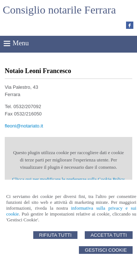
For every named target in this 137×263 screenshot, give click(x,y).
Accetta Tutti (109, 235)
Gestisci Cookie (106, 250)
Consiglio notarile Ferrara (59, 10)
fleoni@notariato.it (24, 126)
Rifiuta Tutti (55, 235)
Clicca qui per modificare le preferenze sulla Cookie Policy (68, 179)
